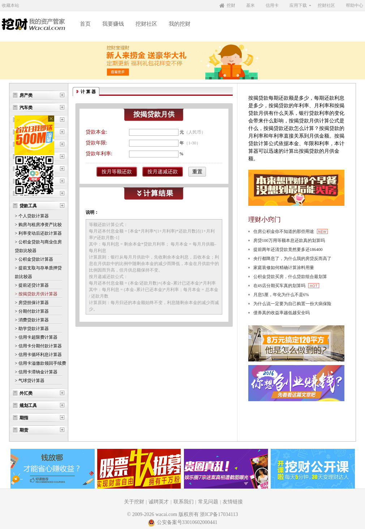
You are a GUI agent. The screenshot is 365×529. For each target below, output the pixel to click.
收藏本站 (10, 5)
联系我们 (183, 501)
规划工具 (28, 405)
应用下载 (298, 5)
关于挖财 (134, 501)
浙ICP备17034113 (219, 514)
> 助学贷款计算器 (32, 328)
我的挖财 (179, 24)
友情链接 (233, 501)
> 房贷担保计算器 (32, 302)
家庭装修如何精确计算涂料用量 (283, 267)
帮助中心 (354, 5)
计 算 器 (88, 91)
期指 (24, 417)
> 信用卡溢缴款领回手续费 (40, 363)
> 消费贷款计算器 (32, 319)
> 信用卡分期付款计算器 (38, 345)
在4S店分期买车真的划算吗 (286, 285)
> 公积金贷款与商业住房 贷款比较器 (38, 246)
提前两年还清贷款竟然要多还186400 (288, 249)
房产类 (26, 95)
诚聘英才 (159, 501)
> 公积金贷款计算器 (34, 259)
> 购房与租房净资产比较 (38, 224)
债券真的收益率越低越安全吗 (281, 312)
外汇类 (26, 393)
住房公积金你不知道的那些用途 (290, 231)
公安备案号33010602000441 (183, 522)
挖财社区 (326, 5)
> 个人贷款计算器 (32, 215)
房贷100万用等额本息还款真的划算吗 (289, 240)
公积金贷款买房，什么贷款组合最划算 (290, 276)
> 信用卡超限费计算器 (36, 337)
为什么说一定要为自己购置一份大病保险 (292, 303)
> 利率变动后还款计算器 (38, 233)
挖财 (231, 5)
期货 (24, 430)
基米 (250, 5)
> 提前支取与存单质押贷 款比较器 (38, 272)
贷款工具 (28, 205)
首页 (85, 24)
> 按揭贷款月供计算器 (36, 293)
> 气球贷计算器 (29, 380)
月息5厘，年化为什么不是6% (281, 294)
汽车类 (26, 107)
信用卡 (272, 5)
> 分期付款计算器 (32, 311)
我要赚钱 (113, 24)
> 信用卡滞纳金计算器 (36, 371)
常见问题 (208, 501)
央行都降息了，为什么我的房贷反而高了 (292, 258)
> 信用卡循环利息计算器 (38, 354)
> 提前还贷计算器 (32, 285)
